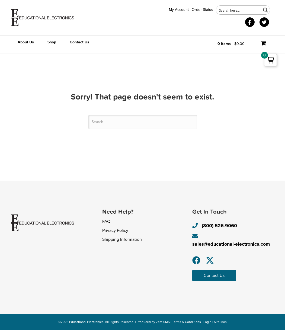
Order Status (202, 9)
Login (207, 322)
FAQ (106, 221)
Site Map (220, 322)
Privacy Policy (115, 230)
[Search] (142, 122)
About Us (26, 42)
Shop (51, 42)
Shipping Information (122, 239)
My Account (179, 9)
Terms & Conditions (186, 322)
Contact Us (79, 42)
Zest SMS (163, 322)
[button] (196, 260)
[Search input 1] (239, 10)
